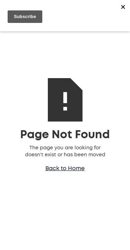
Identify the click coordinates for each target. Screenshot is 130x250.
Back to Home (65, 168)
